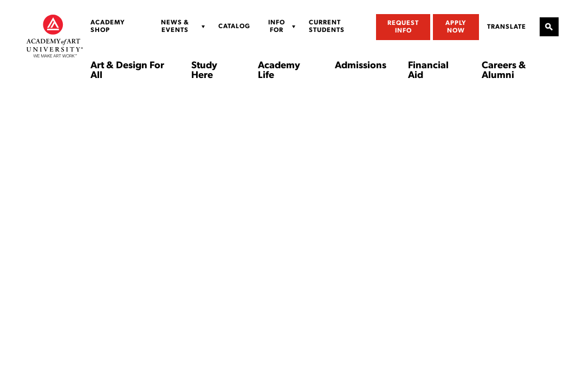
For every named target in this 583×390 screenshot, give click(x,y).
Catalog (234, 26)
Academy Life (279, 71)
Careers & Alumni (504, 71)
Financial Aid (428, 71)
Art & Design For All (127, 71)
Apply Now (456, 27)
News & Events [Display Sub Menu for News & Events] (175, 27)
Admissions (360, 66)
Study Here (204, 71)
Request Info (403, 27)
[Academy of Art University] (54, 36)
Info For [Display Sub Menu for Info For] (276, 27)
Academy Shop (107, 27)
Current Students (327, 27)
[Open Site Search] (549, 26)
